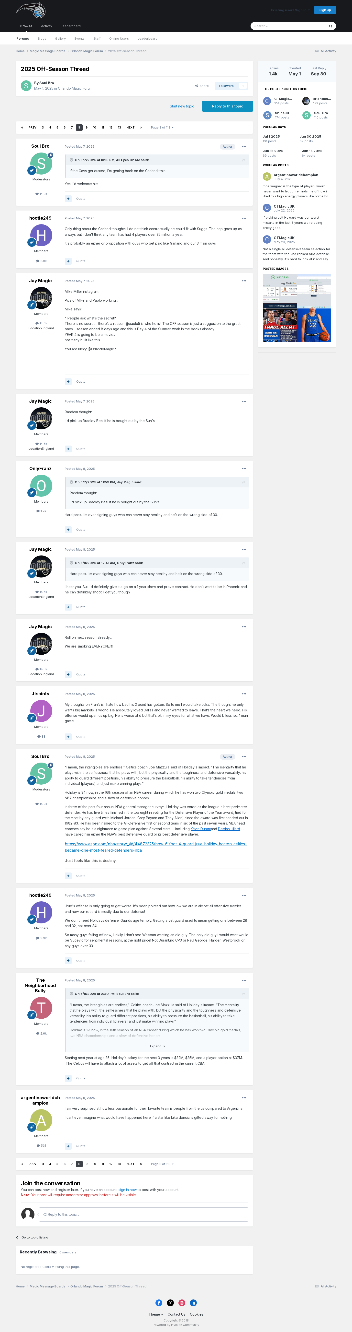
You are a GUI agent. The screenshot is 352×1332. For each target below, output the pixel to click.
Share (202, 86)
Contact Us (176, 1314)
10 (94, 127)
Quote (81, 198)
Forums (23, 38)
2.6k (41, 1033)
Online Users (119, 38)
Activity (46, 26)
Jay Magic (40, 280)
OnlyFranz (40, 468)
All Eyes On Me (128, 160)
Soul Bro (46, 83)
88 (41, 736)
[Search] (275, 26)
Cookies (196, 1314)
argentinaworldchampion (40, 1100)
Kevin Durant (201, 829)
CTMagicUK (284, 99)
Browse (26, 28)
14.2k (41, 194)
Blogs (42, 38)
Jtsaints (40, 693)
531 (41, 1145)
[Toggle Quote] (72, 160)
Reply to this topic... (61, 1214)
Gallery (60, 38)
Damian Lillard (229, 829)
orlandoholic (323, 99)
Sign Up (325, 10)
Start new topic (182, 106)
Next (130, 127)
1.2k (41, 511)
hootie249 (40, 218)
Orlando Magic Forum (75, 88)
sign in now (128, 1190)
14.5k (41, 323)
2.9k (41, 261)
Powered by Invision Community (176, 1325)
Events (80, 38)
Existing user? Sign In (290, 10)
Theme (156, 1314)
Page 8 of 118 (162, 127)
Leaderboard (147, 38)
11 (102, 127)
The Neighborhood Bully (40, 985)
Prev (32, 127)
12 (110, 127)
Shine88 (282, 113)
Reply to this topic (227, 106)
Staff (96, 38)
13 (119, 127)
